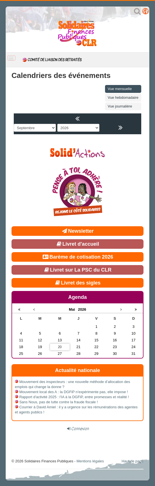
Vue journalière (120, 106)
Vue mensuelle (120, 89)
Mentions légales (90, 461)
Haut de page (132, 461)
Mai (73, 309)
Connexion (80, 429)
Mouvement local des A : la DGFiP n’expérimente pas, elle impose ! (73, 392)
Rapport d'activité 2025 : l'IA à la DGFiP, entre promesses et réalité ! (74, 397)
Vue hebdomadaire (123, 97)
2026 (82, 309)
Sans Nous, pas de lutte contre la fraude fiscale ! (58, 402)
